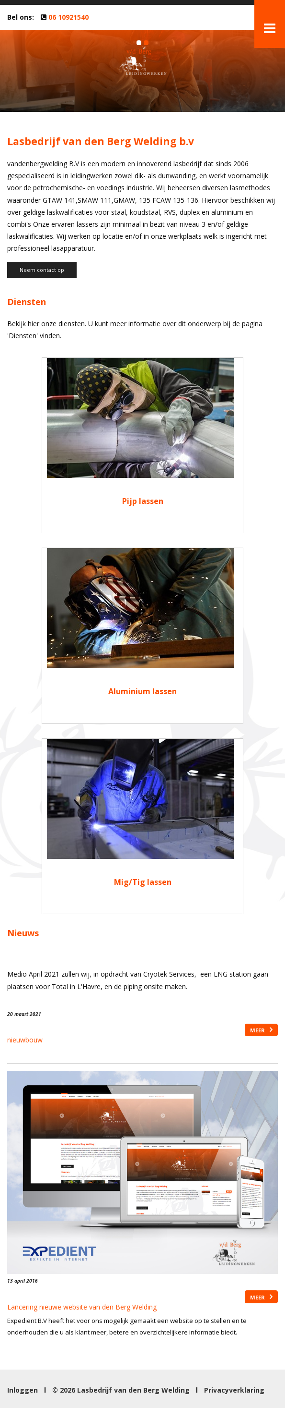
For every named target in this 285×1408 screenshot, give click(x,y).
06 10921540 (68, 17)
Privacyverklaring (234, 1390)
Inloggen (22, 1390)
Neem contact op (42, 269)
